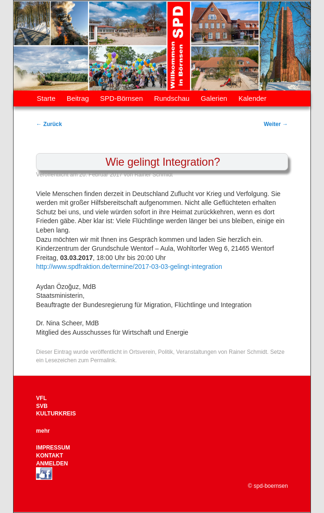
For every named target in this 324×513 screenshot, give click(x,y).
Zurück (49, 124)
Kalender (253, 98)
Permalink (102, 360)
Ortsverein (142, 352)
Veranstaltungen (196, 352)
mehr (42, 431)
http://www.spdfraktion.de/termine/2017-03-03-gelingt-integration (129, 266)
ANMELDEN (52, 463)
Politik (165, 352)
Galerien (214, 98)
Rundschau (172, 98)
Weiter (276, 124)
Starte (46, 98)
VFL (41, 398)
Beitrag (78, 98)
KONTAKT (49, 455)
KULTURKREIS (56, 413)
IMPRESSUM (53, 447)
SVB (42, 406)
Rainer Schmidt (153, 174)
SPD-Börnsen (121, 98)
